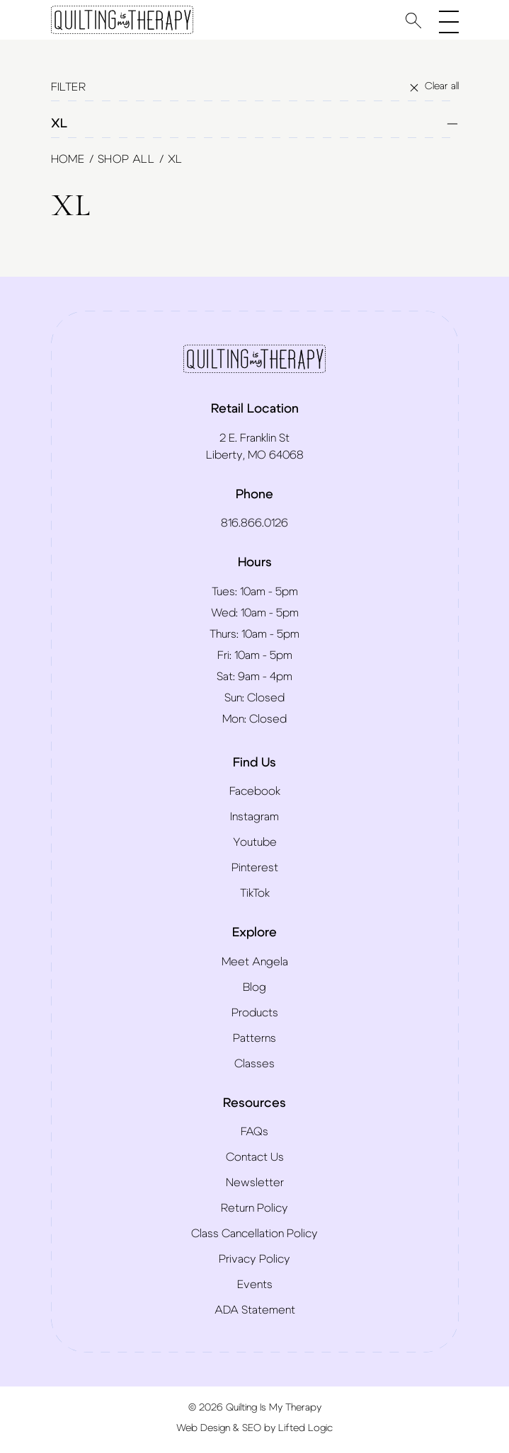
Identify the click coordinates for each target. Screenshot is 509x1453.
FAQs (254, 1131)
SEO (251, 1428)
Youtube (255, 842)
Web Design (203, 1428)
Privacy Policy (254, 1259)
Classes (254, 1063)
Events (255, 1284)
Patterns (254, 1038)
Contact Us (255, 1157)
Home (68, 159)
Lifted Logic (305, 1428)
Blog (254, 987)
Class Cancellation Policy (254, 1233)
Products (254, 1012)
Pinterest (254, 867)
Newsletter (255, 1182)
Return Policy (254, 1208)
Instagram (254, 816)
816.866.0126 (254, 523)
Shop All (126, 159)
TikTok (255, 893)
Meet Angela (255, 961)
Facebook (254, 791)
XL (255, 123)
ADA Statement (255, 1310)
